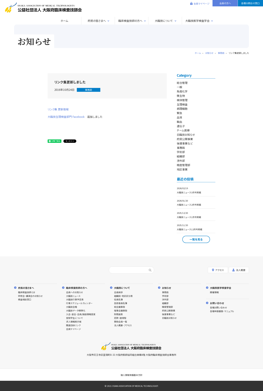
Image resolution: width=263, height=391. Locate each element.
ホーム (64, 21)
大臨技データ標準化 (75, 310)
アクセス (218, 270)
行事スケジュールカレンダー (79, 303)
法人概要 (238, 270)
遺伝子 (181, 126)
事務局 (88, 89)
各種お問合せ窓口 (250, 3)
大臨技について (164, 21)
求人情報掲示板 (73, 321)
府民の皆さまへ (97, 21)
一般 (179, 87)
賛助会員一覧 (120, 321)
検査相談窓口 (24, 299)
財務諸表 (118, 314)
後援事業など (185, 143)
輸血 (179, 122)
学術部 (181, 152)
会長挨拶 (118, 292)
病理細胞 (182, 109)
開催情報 (214, 292)
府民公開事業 (185, 139)
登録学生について (74, 318)
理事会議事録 (120, 310)
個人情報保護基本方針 (131, 375)
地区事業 (182, 169)
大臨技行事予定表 (75, 299)
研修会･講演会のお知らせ (30, 296)
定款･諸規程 (120, 318)
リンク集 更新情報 (58, 109)
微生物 (181, 96)
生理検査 (182, 104)
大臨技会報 (71, 307)
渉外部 (181, 161)
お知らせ (166, 287)
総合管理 (182, 83)
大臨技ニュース (73, 296)
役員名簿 (118, 299)
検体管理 (182, 100)
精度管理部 (183, 165)
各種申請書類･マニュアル (222, 311)
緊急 (179, 113)
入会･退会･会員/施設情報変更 (80, 314)
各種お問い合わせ (218, 307)
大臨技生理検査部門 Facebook (67, 117)
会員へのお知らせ (74, 292)
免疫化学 (182, 91)
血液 (179, 117)
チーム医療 (183, 130)
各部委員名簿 (120, 303)
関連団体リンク (73, 325)
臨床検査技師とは (26, 292)
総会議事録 (119, 307)
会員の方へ (225, 3)
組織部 (181, 156)
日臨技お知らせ (186, 135)
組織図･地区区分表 (123, 296)
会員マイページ (201, 3)
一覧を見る (196, 239)
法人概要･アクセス (123, 325)
